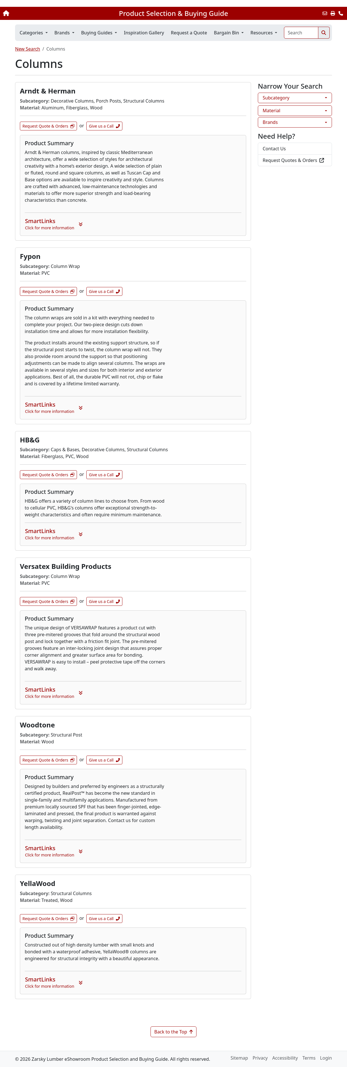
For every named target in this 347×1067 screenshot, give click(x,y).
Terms (308, 1058)
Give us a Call (104, 126)
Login (326, 1058)
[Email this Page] (325, 13)
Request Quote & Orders (48, 126)
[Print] (333, 13)
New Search (27, 49)
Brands (270, 122)
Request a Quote (189, 33)
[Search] (301, 33)
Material (271, 110)
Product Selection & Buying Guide (173, 13)
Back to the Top (173, 1032)
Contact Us (274, 148)
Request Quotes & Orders (293, 160)
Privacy (259, 1058)
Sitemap (239, 1058)
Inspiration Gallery (144, 33)
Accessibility (285, 1058)
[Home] (36, 13)
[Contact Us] (340, 13)
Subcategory (276, 98)
